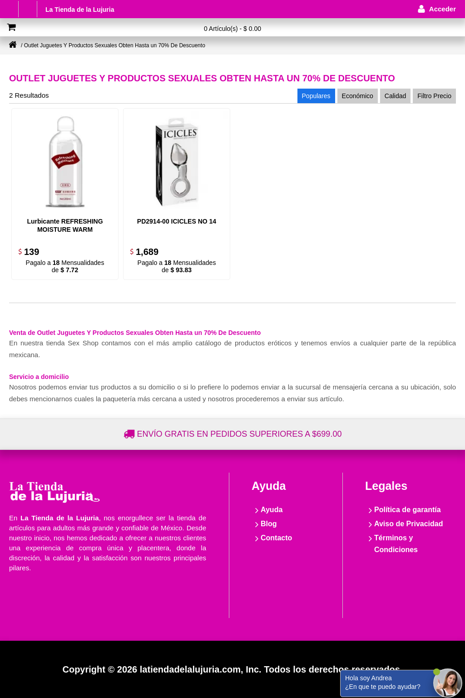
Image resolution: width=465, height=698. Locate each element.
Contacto (276, 538)
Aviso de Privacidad (408, 524)
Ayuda (271, 510)
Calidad (395, 96)
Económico (357, 96)
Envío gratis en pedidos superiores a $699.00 (239, 434)
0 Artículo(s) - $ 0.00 (232, 28)
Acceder (442, 9)
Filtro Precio (434, 96)
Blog (269, 524)
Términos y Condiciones (396, 543)
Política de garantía (407, 510)
